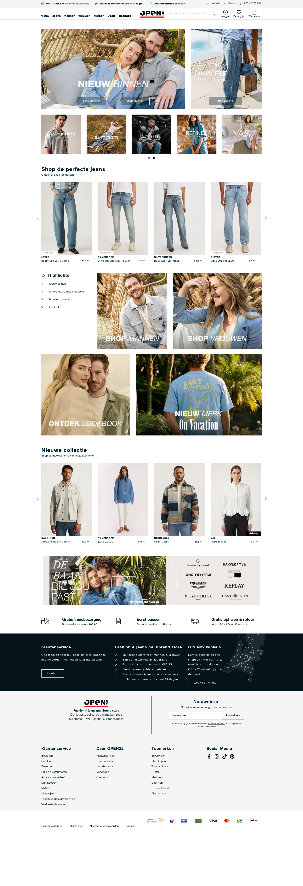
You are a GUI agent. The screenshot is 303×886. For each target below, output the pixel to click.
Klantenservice (105, 755)
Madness (157, 777)
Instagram (217, 757)
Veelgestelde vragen (53, 804)
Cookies (130, 826)
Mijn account (49, 782)
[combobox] (191, 13)
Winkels (216, 3)
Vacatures (102, 772)
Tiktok (225, 757)
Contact (52, 673)
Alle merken (159, 793)
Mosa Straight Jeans (222, 261)
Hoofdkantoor (104, 766)
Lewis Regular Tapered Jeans (115, 261)
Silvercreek (158, 755)
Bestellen (47, 755)
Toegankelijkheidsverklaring (58, 799)
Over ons (102, 777)
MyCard (46, 788)
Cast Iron (157, 782)
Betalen (46, 761)
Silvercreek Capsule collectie (67, 291)
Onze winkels (104, 761)
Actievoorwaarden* (53, 777)
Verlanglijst (239, 15)
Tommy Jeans (160, 766)
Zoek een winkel (205, 682)
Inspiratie (54, 307)
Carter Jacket (162, 542)
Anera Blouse (218, 542)
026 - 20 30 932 (252, 3)
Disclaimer (76, 826)
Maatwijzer (48, 793)
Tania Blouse (105, 542)
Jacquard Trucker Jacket (55, 542)
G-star (155, 772)
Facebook (209, 757)
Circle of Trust (160, 788)
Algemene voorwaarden (104, 826)
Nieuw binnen (57, 283)
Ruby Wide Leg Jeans (166, 261)
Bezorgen (47, 766)
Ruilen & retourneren (54, 772)
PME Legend (159, 761)
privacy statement (216, 724)
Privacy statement (52, 826)
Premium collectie (60, 299)
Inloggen (225, 15)
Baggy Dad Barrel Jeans (55, 261)
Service (232, 3)
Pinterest (233, 757)
